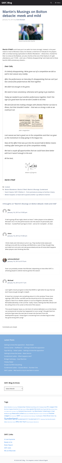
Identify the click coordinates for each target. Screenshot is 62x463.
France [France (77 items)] (24, 409)
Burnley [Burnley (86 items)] (15, 407)
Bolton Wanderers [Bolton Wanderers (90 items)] (8, 407)
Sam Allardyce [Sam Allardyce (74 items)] (32, 416)
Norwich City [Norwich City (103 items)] (32, 413)
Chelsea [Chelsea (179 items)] (27, 407)
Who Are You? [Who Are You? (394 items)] (21, 422)
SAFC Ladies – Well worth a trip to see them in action (21, 370)
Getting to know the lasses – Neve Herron (17, 353)
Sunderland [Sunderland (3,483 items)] (11, 418)
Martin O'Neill (22, 189)
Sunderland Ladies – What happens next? (18, 356)
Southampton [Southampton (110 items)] (39, 416)
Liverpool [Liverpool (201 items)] (21, 411)
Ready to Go (8, 442)
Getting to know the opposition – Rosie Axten (19, 345)
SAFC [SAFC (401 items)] (18, 416)
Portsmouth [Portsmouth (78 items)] (45, 413)
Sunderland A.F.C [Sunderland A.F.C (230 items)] (23, 419)
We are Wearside (10, 451)
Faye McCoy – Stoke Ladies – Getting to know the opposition (24, 350)
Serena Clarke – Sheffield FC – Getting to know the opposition (24, 348)
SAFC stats (7, 448)
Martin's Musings (33, 189)
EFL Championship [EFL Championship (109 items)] (41, 407)
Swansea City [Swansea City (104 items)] (44, 419)
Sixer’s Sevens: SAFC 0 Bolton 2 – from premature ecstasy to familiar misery (30, 192)
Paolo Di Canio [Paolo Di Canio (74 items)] (39, 413)
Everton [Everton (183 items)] (16, 409)
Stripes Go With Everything (13, 365)
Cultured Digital (43, 460)
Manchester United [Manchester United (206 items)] (41, 411)
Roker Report (8, 445)
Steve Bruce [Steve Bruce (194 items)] (46, 416)
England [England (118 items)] (11, 409)
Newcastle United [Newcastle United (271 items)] (18, 413)
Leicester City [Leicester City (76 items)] (15, 411)
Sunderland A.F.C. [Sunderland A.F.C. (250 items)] (34, 419)
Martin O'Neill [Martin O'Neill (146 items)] (51, 411)
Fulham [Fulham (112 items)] (28, 409)
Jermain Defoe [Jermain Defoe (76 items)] (54, 409)
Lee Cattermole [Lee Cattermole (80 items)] (7, 411)
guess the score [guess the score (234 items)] (35, 409)
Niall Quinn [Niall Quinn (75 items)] (26, 413)
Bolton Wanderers (11, 189)
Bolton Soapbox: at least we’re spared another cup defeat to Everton (27, 195)
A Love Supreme (9, 439)
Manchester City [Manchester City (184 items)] (29, 411)
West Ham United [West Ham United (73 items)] (12, 422)
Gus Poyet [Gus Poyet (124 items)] (43, 409)
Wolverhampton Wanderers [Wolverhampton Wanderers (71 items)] (32, 422)
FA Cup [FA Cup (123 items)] (20, 409)
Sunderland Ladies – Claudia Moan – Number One (21, 368)
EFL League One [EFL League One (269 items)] (52, 407)
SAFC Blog (7, 2)
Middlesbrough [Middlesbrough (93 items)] (8, 413)
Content (7, 187)
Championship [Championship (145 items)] (21, 407)
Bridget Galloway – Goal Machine (15, 359)
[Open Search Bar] (51, 2)
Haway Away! (8, 362)
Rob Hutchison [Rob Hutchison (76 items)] (13, 416)
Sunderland (44, 189)
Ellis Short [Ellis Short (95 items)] (6, 409)
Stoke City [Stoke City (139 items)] (53, 416)
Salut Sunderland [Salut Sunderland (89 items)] (25, 416)
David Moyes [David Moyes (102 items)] (34, 407)
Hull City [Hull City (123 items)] (48, 409)
